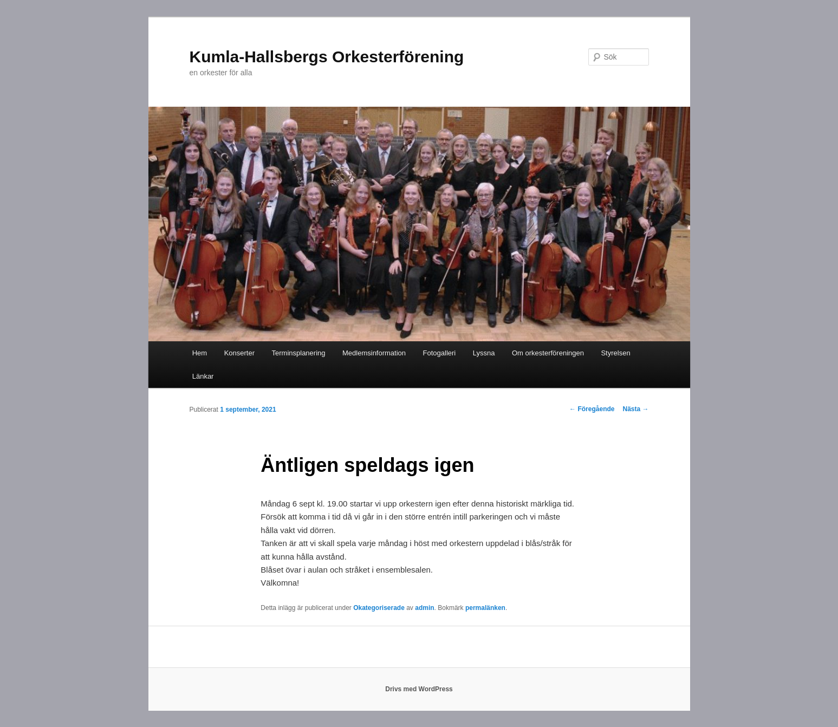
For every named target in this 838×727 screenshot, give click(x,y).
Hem (199, 353)
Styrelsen (615, 353)
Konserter (239, 353)
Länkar (203, 376)
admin (424, 608)
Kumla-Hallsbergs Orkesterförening (327, 57)
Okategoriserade (379, 608)
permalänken (485, 608)
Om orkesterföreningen (548, 353)
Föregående (591, 409)
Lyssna (484, 353)
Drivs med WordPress (419, 689)
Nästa (635, 409)
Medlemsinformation (374, 353)
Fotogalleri (439, 353)
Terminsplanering (299, 353)
